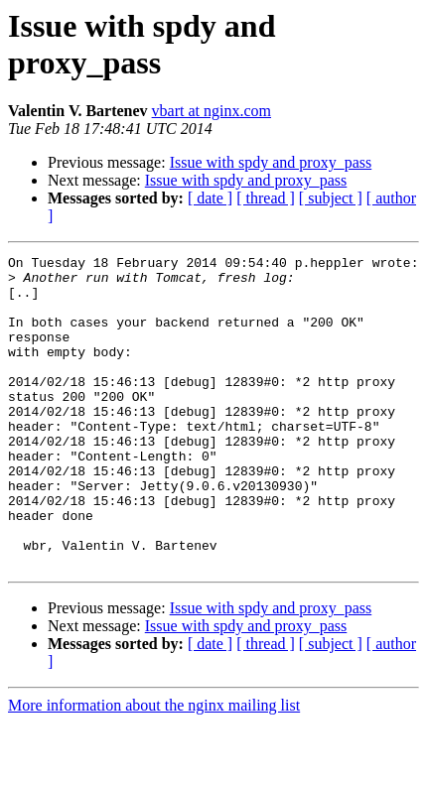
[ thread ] (265, 198)
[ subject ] (330, 198)
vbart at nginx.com (211, 110)
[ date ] (210, 198)
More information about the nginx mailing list (154, 767)
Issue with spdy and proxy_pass (271, 162)
